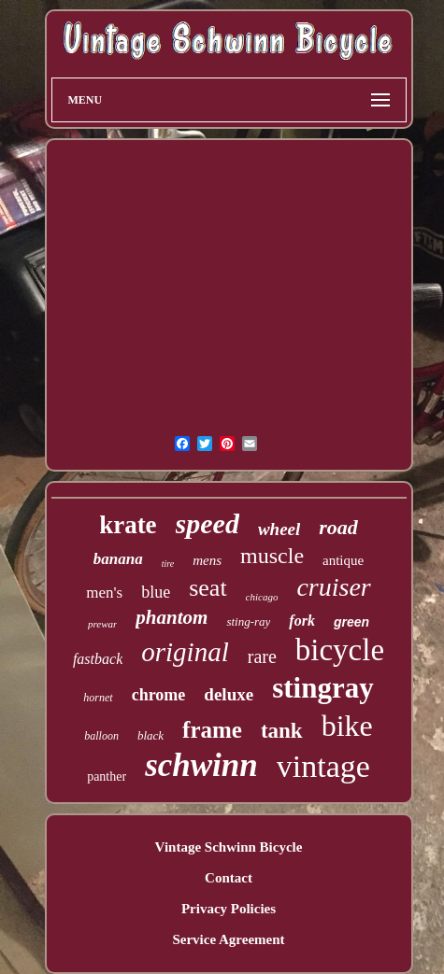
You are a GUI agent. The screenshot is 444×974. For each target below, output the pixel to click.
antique (343, 560)
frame (212, 729)
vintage (323, 766)
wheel (279, 529)
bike (347, 725)
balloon (101, 735)
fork (302, 620)
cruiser (333, 586)
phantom (172, 617)
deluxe (228, 694)
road (338, 527)
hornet (97, 697)
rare (262, 656)
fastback (97, 659)
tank (282, 730)
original (184, 652)
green (351, 621)
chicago (262, 596)
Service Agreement (228, 939)
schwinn (201, 765)
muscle (272, 555)
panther (106, 776)
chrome (159, 694)
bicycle (339, 650)
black (150, 735)
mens (207, 560)
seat (207, 587)
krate (127, 525)
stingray (323, 687)
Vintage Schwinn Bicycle (229, 847)
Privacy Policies (228, 908)
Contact (228, 877)
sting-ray (248, 621)
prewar (102, 623)
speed (207, 523)
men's (104, 592)
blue (155, 592)
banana (118, 559)
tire (168, 563)
